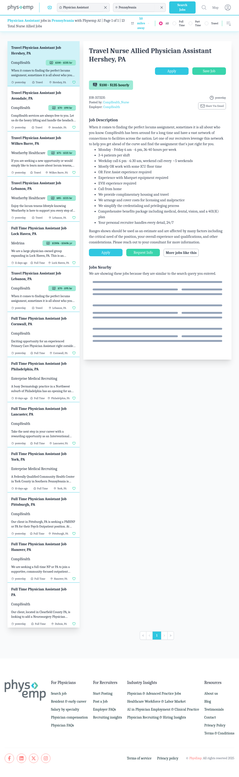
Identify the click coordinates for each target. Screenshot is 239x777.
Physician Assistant (23, 20)
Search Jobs (182, 7)
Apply (171, 71)
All (167, 23)
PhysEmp (195, 758)
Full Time (182, 23)
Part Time (198, 23)
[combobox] (82, 7)
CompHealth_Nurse (116, 102)
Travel (214, 23)
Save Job (209, 71)
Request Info (143, 252)
